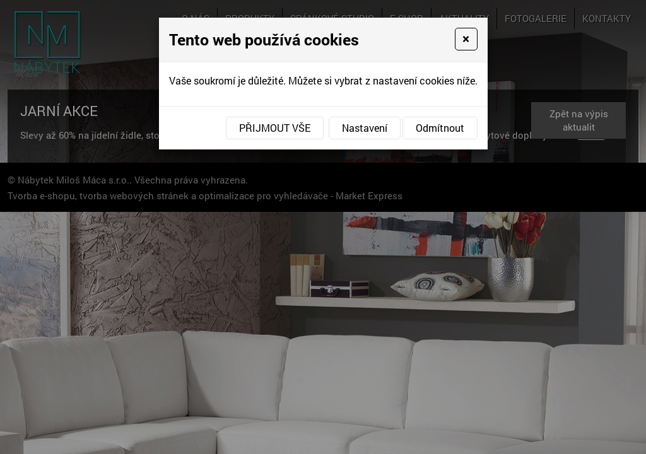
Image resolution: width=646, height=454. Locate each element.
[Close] (466, 39)
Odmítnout (440, 127)
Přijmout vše (274, 127)
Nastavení (364, 127)
